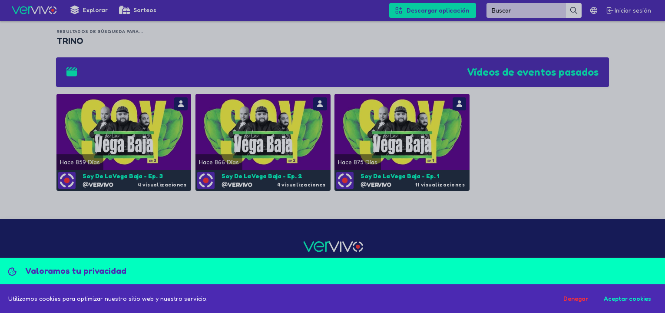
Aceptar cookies (627, 298)
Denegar (575, 298)
